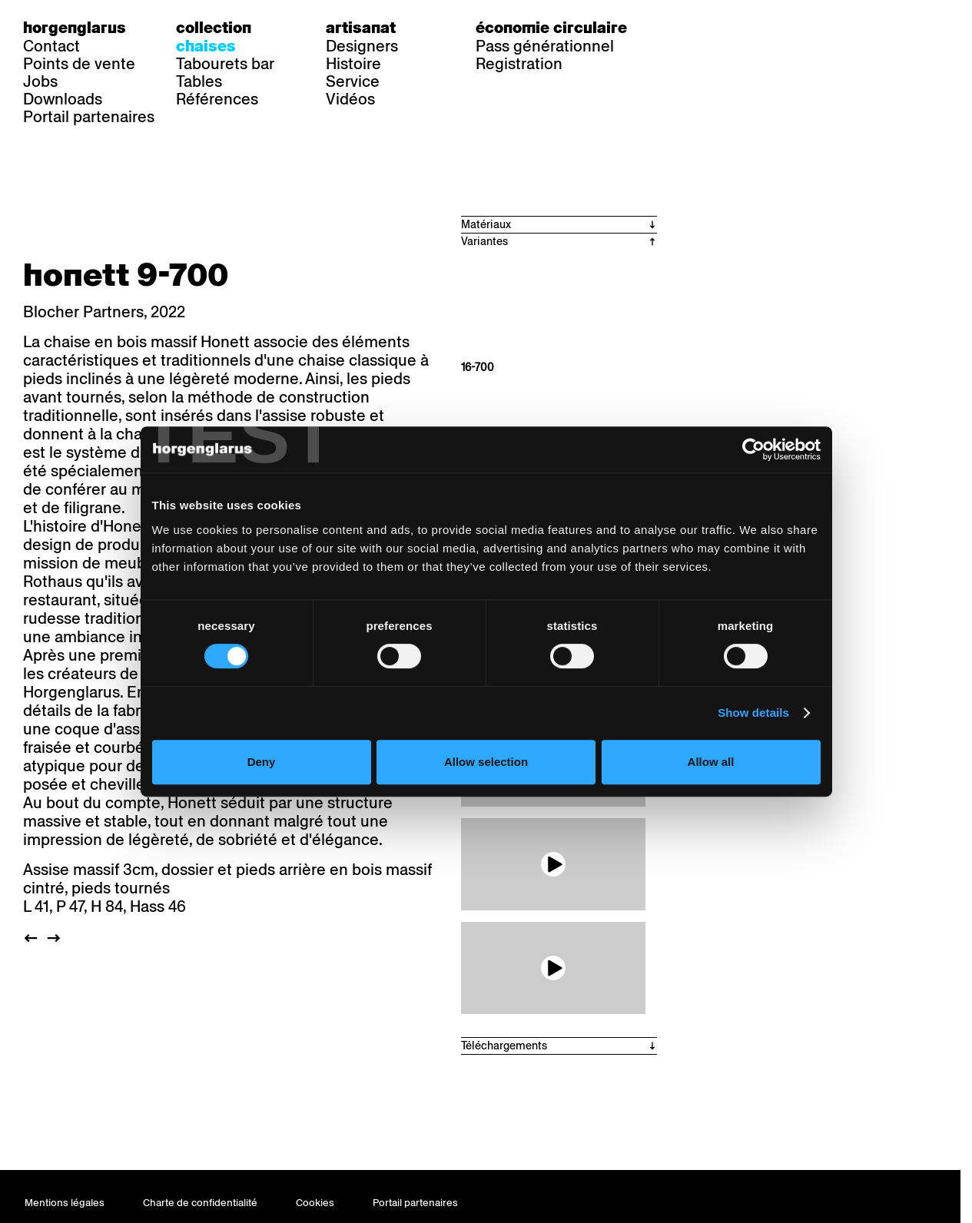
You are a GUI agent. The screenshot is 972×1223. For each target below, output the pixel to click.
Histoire (353, 63)
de (686, 27)
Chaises (206, 46)
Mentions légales (64, 1203)
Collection (213, 27)
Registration (519, 63)
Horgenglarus (74, 27)
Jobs (40, 81)
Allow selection (486, 807)
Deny (254, 807)
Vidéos (350, 99)
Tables (199, 81)
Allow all (718, 807)
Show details (764, 758)
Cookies (315, 1203)
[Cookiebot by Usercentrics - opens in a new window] (764, 495)
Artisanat (361, 27)
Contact (51, 46)
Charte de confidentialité (200, 1203)
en (748, 27)
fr (717, 27)
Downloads (62, 99)
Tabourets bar (225, 63)
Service (353, 81)
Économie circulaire (551, 27)
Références (217, 99)
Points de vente (79, 63)
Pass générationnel (545, 46)
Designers (362, 46)
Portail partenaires (88, 116)
